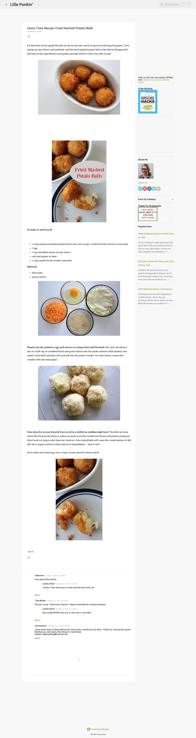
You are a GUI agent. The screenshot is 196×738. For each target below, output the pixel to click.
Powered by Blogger (98, 729)
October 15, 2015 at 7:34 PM (66, 609)
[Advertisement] (79, 703)
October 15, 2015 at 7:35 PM (66, 584)
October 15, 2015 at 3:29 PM (55, 575)
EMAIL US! (142, 183)
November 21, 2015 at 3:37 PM (58, 626)
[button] (28, 36)
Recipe (30, 552)
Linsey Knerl (48, 584)
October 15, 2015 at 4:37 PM (57, 601)
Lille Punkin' (21, 4)
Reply (37, 595)
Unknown (39, 575)
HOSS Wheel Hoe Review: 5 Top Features (155, 289)
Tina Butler (40, 600)
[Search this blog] (177, 4)
